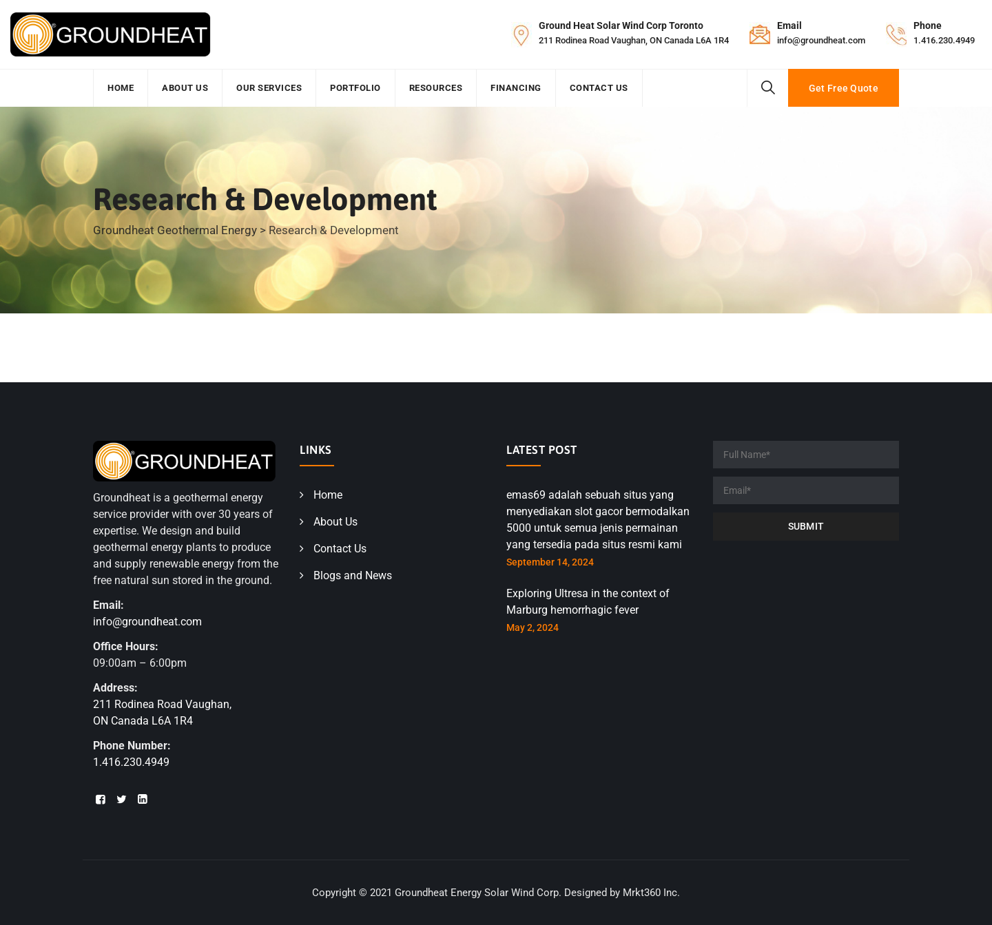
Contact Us (599, 88)
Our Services (269, 88)
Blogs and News (352, 575)
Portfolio (355, 88)
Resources (436, 88)
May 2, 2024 (532, 627)
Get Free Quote (843, 88)
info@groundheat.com (821, 40)
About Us (185, 88)
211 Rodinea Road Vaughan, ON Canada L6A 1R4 (634, 40)
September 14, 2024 (550, 562)
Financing (515, 88)
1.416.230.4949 (944, 40)
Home (120, 88)
